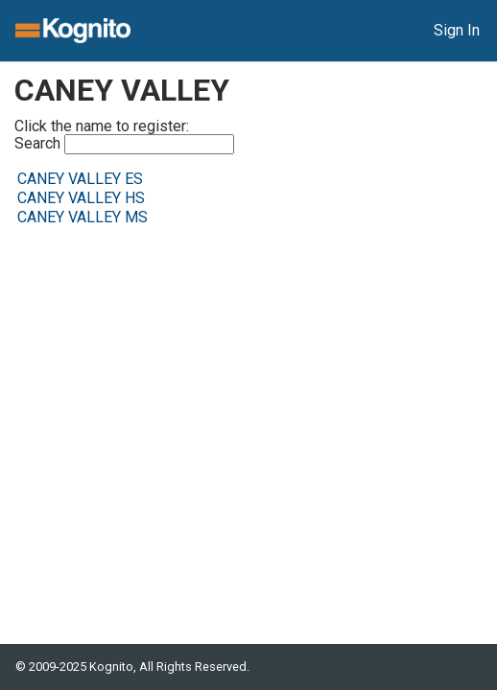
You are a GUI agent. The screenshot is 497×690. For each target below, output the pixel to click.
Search (124, 144)
